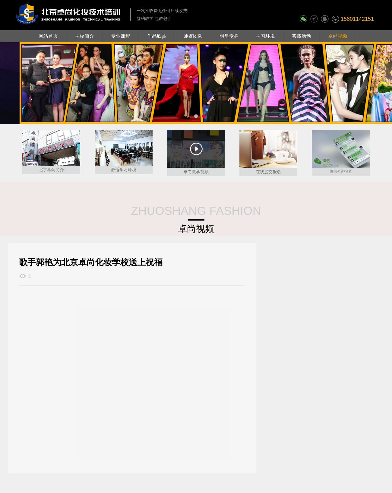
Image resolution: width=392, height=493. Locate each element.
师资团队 (193, 36)
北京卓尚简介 (51, 169)
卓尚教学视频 (196, 171)
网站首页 (48, 36)
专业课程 (120, 36)
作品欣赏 (156, 36)
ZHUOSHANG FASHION (196, 210)
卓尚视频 (337, 36)
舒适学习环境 (123, 169)
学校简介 (84, 36)
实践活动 (301, 36)
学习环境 (265, 36)
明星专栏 (229, 36)
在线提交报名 (268, 171)
